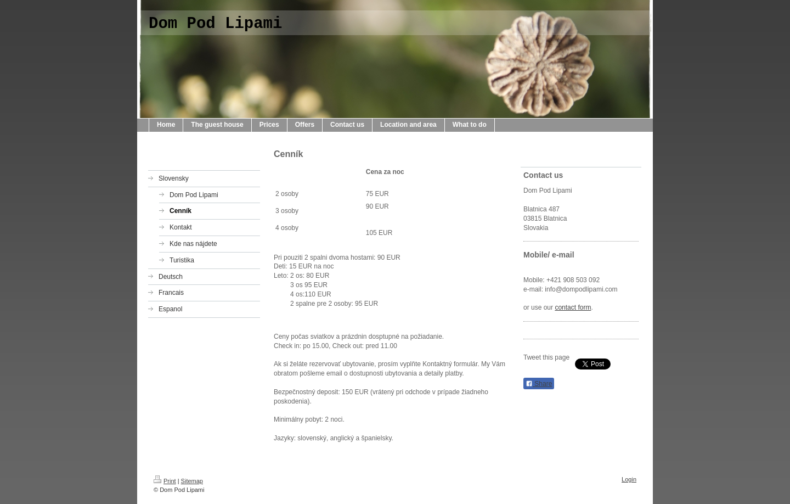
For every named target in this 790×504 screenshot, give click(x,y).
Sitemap (192, 481)
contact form (573, 307)
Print (165, 481)
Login (629, 479)
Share (539, 384)
